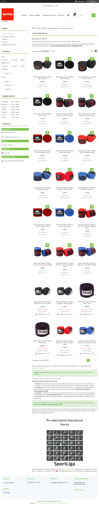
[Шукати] (94, 15)
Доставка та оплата (49, 15)
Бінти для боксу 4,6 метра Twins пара (87, 302)
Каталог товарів (34, 15)
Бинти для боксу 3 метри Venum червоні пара (42, 225)
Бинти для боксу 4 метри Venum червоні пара (42, 151)
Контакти (61, 15)
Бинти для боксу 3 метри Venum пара (42, 114)
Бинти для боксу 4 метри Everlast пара (42, 77)
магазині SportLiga (69, 469)
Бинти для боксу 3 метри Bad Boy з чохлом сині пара (86, 341)
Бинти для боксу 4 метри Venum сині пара (64, 151)
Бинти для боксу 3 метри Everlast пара (86, 77)
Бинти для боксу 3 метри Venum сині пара (64, 225)
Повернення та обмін (9, 45)
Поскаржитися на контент (44, 503)
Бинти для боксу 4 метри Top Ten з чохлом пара (64, 114)
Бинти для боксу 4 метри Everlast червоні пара (64, 188)
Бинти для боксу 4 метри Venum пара (64, 77)
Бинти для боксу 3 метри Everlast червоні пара (86, 151)
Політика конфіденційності (61, 503)
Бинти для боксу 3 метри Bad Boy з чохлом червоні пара (65, 342)
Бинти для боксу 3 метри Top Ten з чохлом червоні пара (87, 226)
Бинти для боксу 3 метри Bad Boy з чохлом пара (64, 302)
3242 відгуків (81, 1)
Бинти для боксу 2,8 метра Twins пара (42, 341)
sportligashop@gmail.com (11, 137)
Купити (47, 59)
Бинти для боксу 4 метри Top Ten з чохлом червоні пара (65, 264)
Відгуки (4, 39)
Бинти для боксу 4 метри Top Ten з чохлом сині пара (86, 264)
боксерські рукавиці (38, 368)
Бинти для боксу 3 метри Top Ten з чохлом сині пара (42, 264)
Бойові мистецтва (54, 28)
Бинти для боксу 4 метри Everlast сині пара (86, 188)
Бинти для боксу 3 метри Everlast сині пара (42, 188)
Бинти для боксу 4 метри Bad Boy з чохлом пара (42, 302)
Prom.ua (59, 501)
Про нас (4, 42)
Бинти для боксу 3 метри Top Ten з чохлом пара (86, 114)
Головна (24, 15)
